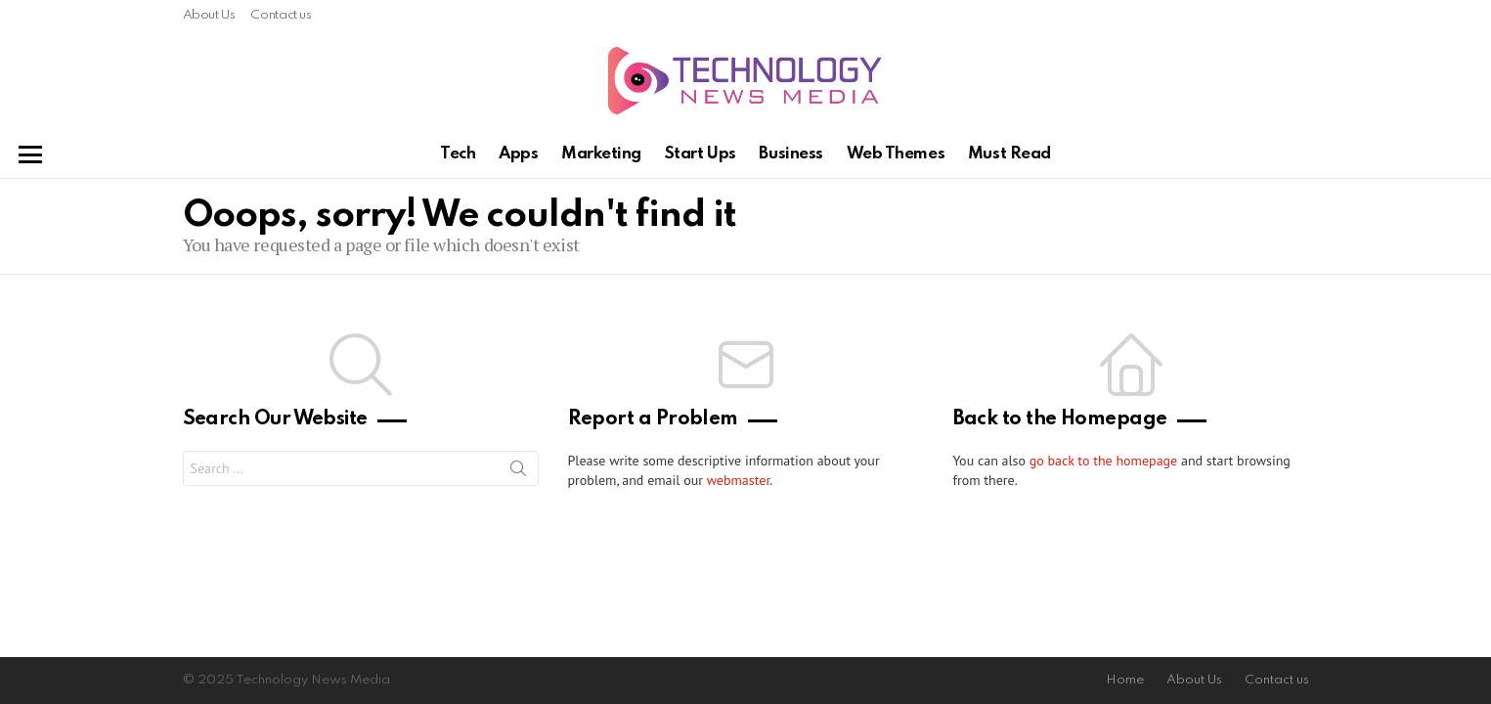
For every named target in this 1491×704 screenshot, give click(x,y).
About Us (209, 15)
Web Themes (896, 154)
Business (790, 154)
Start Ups (700, 154)
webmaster (738, 480)
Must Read (1009, 154)
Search (518, 472)
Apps (518, 154)
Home (1125, 680)
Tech (457, 154)
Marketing (601, 154)
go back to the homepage (1103, 460)
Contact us (280, 15)
